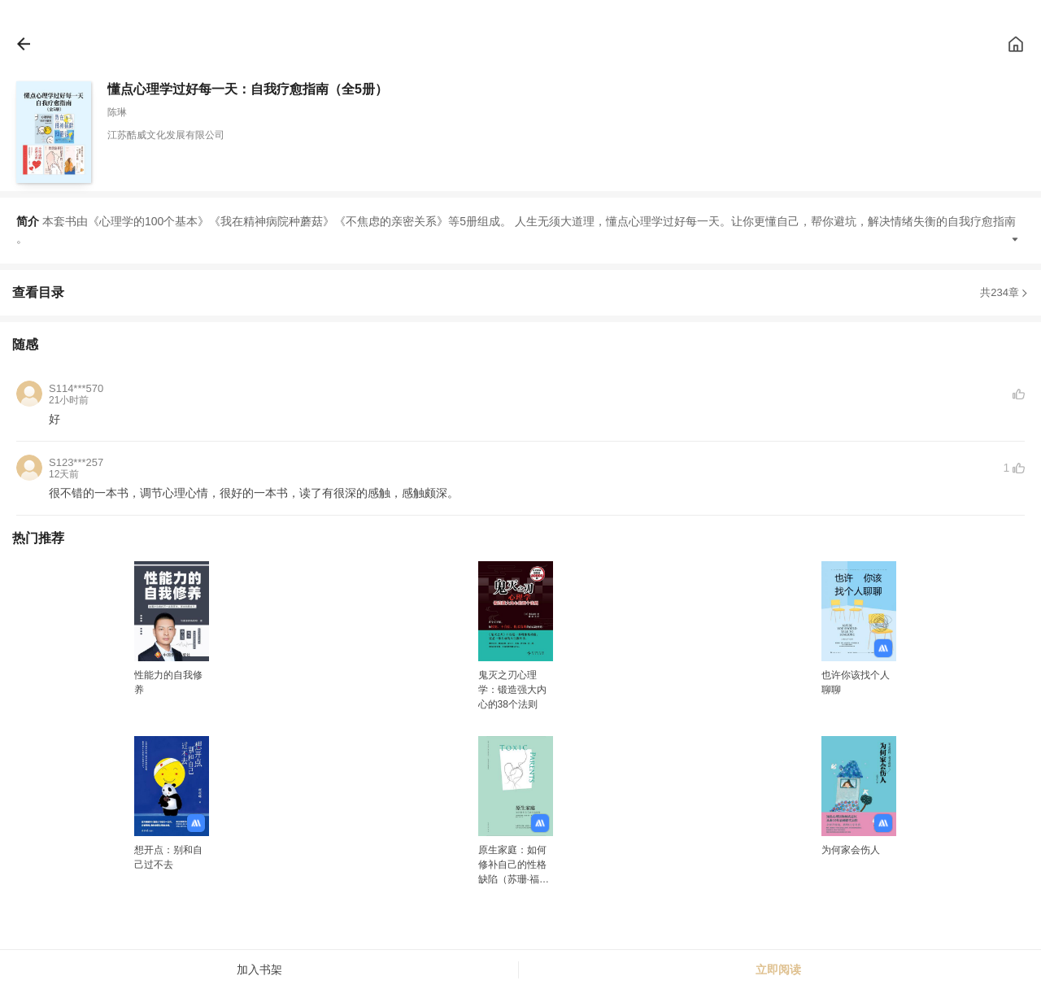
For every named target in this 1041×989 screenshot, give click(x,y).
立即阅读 (778, 969)
